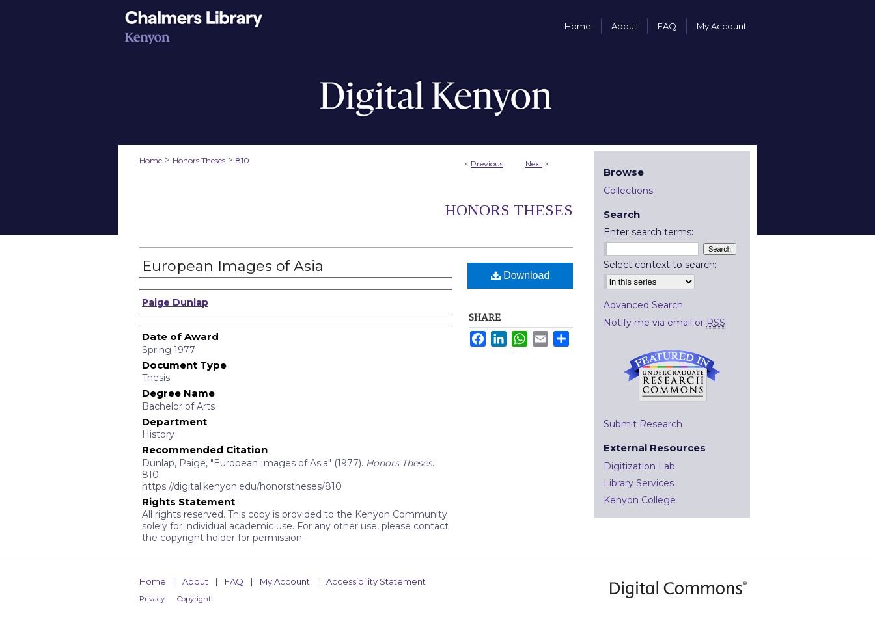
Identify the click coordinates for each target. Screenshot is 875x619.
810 (242, 160)
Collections (628, 190)
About (195, 581)
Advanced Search (643, 305)
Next (533, 163)
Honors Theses (199, 160)
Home (150, 160)
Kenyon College (640, 500)
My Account (285, 581)
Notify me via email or (664, 322)
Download (520, 275)
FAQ (234, 581)
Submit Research (643, 424)
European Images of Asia (233, 266)
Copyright (194, 598)
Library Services (639, 483)
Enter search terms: (648, 232)
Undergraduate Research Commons (672, 375)
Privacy (152, 598)
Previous (487, 163)
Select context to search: (660, 264)
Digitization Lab (639, 466)
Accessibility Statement (376, 581)
